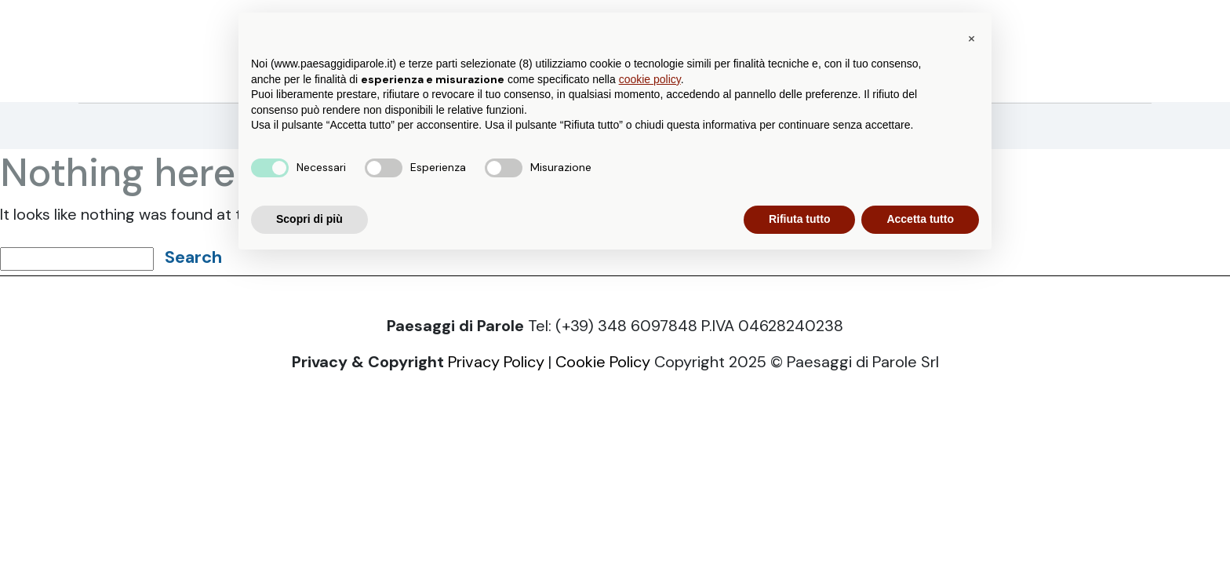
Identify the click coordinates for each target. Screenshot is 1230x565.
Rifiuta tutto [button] (800, 219)
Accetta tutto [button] (920, 219)
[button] (971, 37)
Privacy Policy (496, 362)
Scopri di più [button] (309, 219)
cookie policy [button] (650, 79)
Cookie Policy (602, 362)
